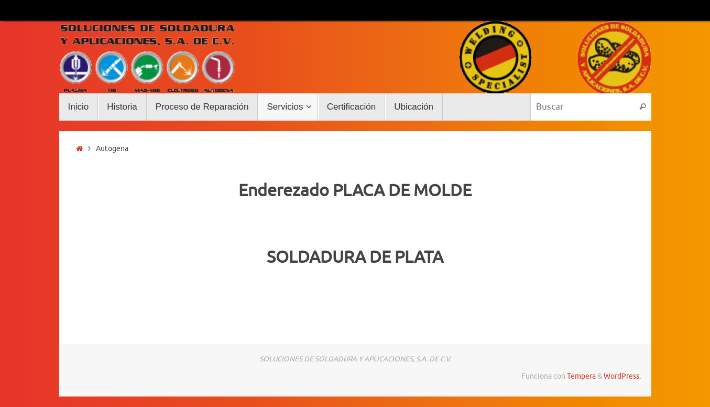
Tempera (581, 376)
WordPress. (622, 376)
